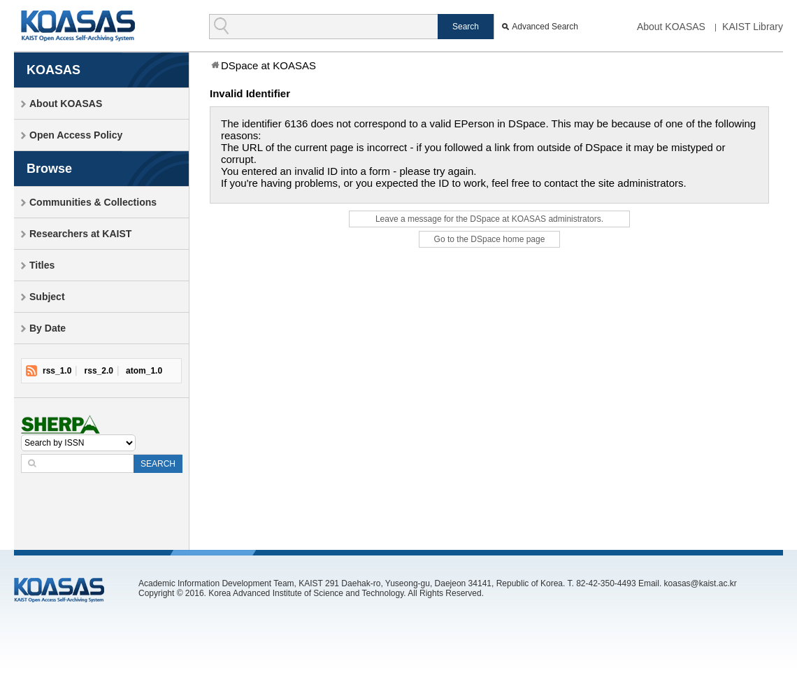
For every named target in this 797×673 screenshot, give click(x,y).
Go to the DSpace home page (489, 239)
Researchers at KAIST (80, 233)
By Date (47, 328)
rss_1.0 (57, 371)
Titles (42, 265)
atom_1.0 (144, 371)
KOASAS (78, 25)
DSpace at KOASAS (268, 65)
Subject (47, 296)
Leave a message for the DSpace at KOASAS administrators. (489, 219)
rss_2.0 (99, 371)
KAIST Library (752, 26)
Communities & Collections (93, 202)
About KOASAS (671, 26)
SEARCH (158, 464)
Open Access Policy (75, 135)
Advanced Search (545, 26)
